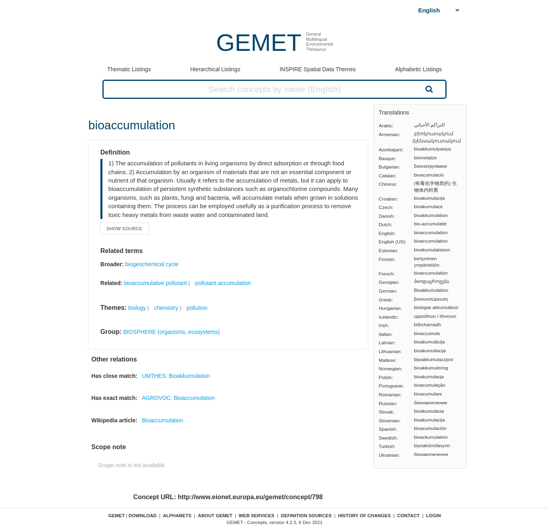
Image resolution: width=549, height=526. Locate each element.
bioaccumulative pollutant (155, 283)
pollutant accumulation (223, 283)
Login (433, 515)
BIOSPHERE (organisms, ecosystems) (171, 332)
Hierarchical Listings (215, 69)
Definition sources (306, 515)
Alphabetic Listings (418, 69)
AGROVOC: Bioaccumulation (178, 398)
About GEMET (215, 515)
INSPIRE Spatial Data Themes (318, 69)
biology (137, 308)
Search (428, 89)
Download (142, 515)
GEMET (258, 42)
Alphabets (177, 515)
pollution (196, 308)
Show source (124, 228)
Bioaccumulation (162, 420)
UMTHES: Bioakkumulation (176, 376)
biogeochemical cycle (151, 264)
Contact (408, 515)
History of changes (364, 515)
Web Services (256, 515)
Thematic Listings (129, 69)
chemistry (166, 308)
